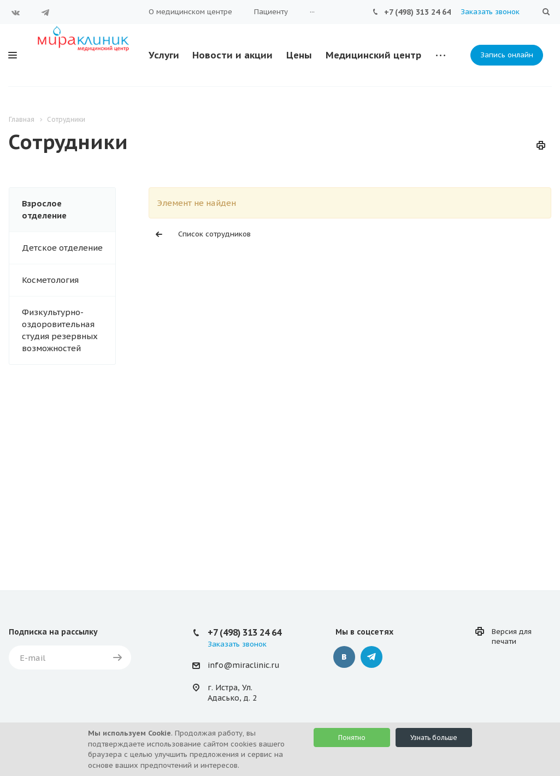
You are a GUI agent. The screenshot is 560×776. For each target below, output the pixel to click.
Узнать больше (433, 737)
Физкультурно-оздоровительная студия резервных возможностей (60, 330)
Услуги (164, 55)
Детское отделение (62, 247)
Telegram (45, 13)
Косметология (50, 280)
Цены (299, 55)
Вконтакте (16, 13)
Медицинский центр (373, 55)
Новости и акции (232, 55)
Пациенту (271, 11)
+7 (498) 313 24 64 (417, 12)
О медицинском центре (190, 11)
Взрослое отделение (44, 209)
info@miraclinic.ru (243, 665)
